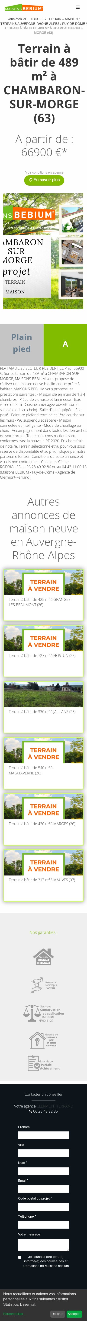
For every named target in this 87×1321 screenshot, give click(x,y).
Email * (23, 1180)
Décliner (58, 1314)
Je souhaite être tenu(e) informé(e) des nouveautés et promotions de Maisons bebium (46, 1261)
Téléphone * (27, 1216)
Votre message (29, 1234)
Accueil (37, 19)
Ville (21, 1145)
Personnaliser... (14, 1314)
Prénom (24, 1127)
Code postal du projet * (35, 1198)
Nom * (22, 1163)
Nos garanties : (43, 932)
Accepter (74, 1314)
